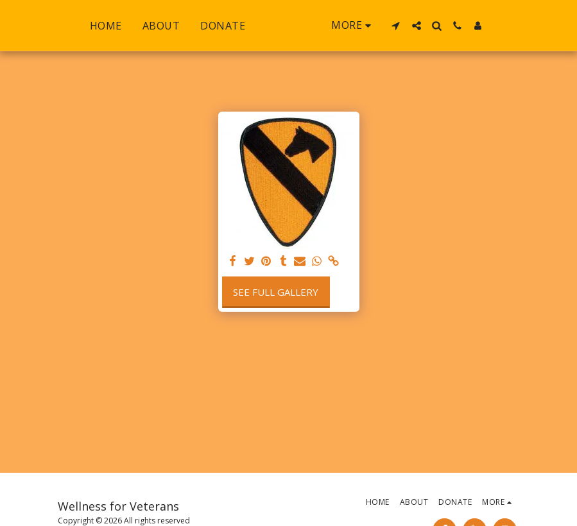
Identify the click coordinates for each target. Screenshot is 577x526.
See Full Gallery (275, 291)
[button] (423, 26)
